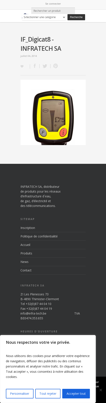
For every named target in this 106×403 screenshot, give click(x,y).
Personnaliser (19, 393)
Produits (26, 253)
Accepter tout (76, 393)
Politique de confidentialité (39, 236)
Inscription (27, 228)
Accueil (25, 245)
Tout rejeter (47, 393)
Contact (26, 270)
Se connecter (53, 3)
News (24, 262)
